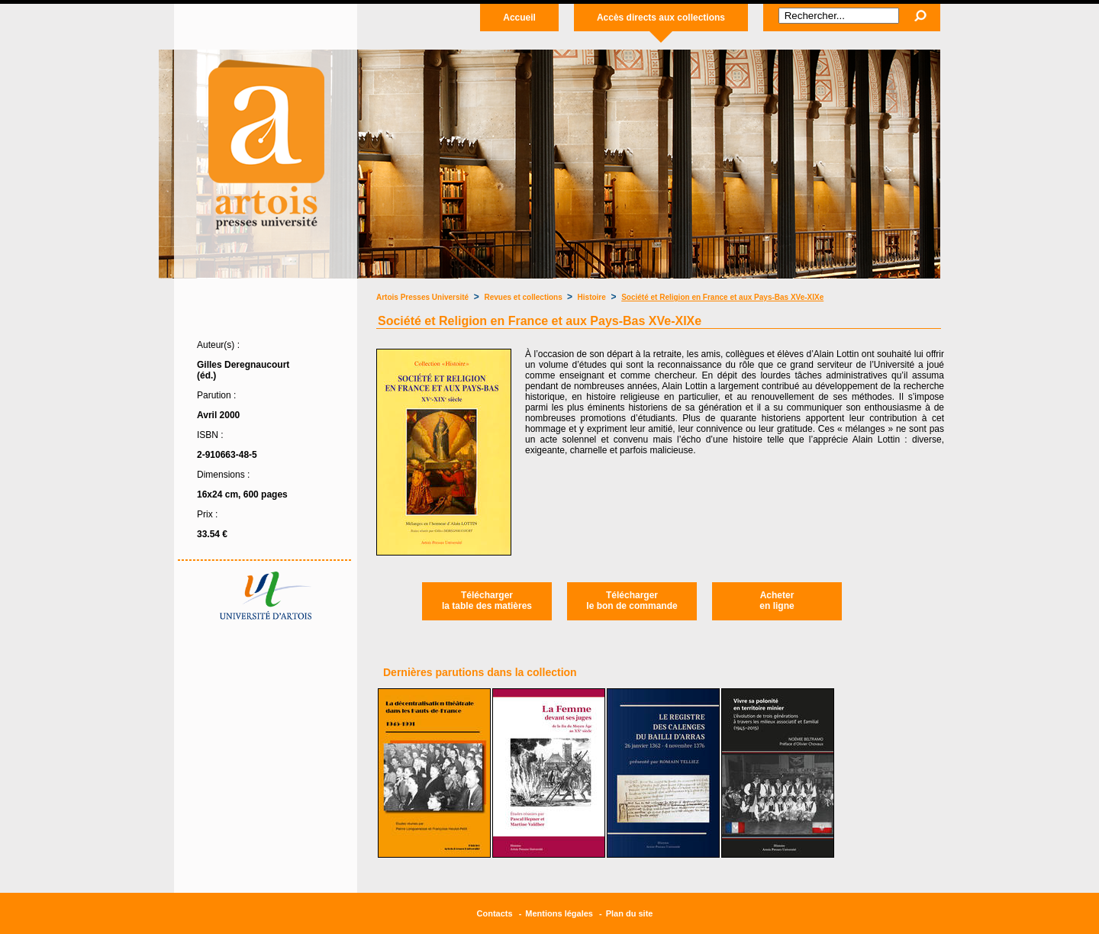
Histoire (592, 297)
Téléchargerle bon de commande (631, 600)
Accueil (519, 17)
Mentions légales (559, 913)
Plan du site (629, 913)
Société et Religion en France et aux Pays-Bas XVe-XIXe (722, 297)
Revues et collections (525, 297)
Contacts (495, 913)
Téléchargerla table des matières (487, 600)
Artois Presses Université (422, 297)
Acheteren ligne (776, 600)
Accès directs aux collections (661, 17)
